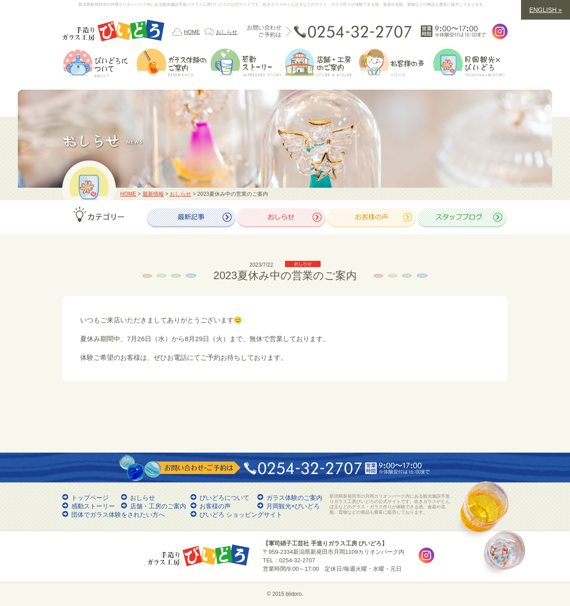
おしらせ (226, 32)
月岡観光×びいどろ (293, 506)
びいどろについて (224, 497)
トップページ (90, 497)
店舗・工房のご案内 (158, 506)
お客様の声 (215, 506)
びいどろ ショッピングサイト (241, 514)
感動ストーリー (93, 506)
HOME (192, 32)
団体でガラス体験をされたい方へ (118, 514)
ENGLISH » (545, 9)
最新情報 (153, 194)
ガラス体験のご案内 (294, 497)
